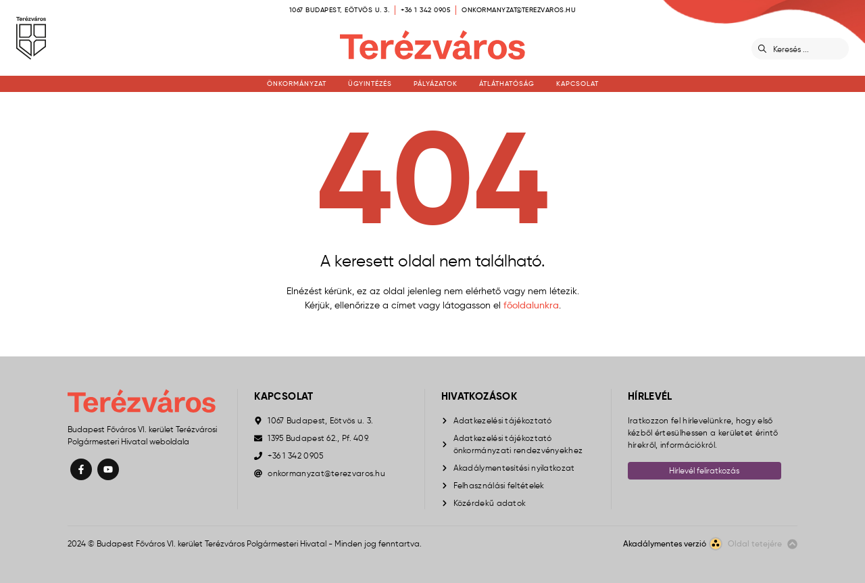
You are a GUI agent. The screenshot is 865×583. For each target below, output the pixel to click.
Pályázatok (436, 83)
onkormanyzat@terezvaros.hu (519, 9)
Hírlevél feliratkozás (704, 470)
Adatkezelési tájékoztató (502, 420)
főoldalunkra (531, 305)
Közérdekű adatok (489, 503)
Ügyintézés (370, 83)
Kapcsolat (577, 83)
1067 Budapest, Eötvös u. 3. (339, 9)
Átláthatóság (507, 83)
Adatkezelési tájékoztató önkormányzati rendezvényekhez (518, 444)
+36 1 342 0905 (425, 9)
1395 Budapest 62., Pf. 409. (318, 438)
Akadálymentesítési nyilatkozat (514, 468)
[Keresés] (808, 49)
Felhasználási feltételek (499, 485)
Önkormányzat (296, 83)
